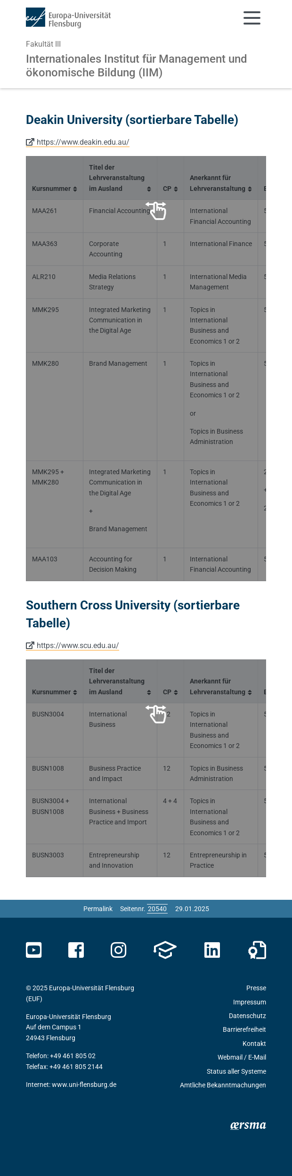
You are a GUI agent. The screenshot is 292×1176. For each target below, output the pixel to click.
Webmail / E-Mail (242, 1057)
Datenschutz (247, 1016)
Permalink (98, 909)
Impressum (249, 1002)
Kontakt (254, 1043)
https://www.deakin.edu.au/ (83, 142)
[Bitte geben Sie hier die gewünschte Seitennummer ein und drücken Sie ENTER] (157, 908)
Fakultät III (43, 44)
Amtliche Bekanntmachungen (223, 1085)
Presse (256, 988)
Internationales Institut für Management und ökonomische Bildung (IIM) (136, 65)
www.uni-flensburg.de (84, 1084)
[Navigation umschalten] (252, 18)
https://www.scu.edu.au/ (78, 645)
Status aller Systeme (236, 1071)
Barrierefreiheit (244, 1029)
